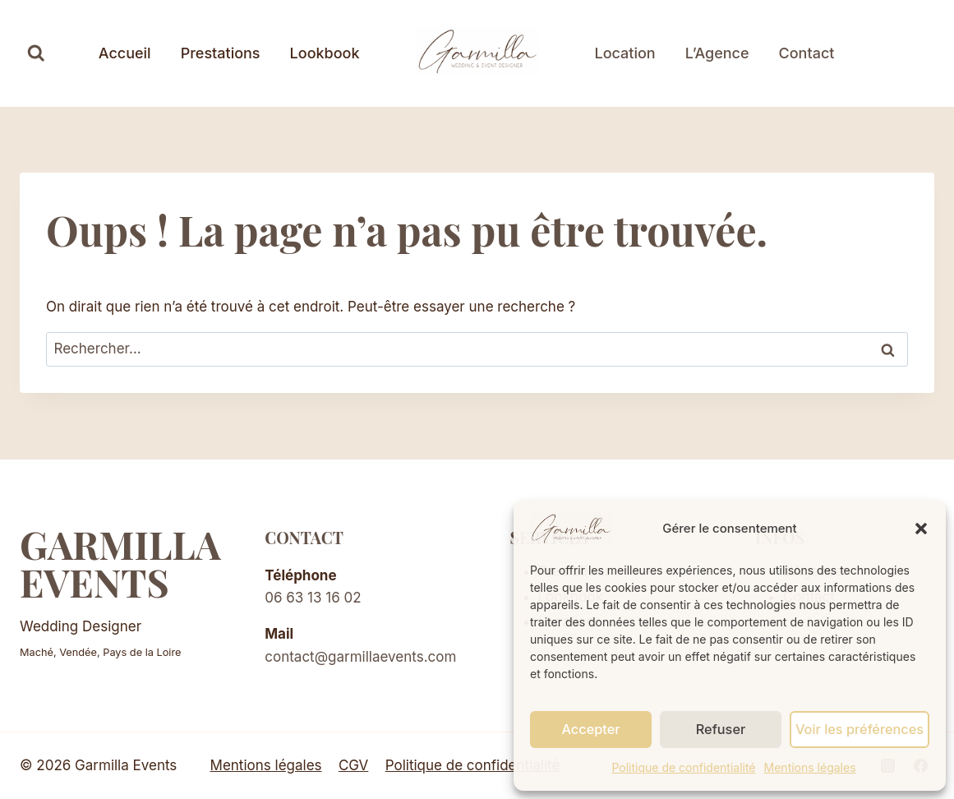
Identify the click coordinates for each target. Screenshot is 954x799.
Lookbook (325, 53)
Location (625, 53)
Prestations (220, 53)
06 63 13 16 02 (313, 597)
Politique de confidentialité (683, 767)
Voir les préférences (861, 729)
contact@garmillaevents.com (360, 657)
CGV (353, 765)
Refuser (723, 729)
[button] (921, 528)
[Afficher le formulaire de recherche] (36, 53)
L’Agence (717, 53)
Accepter (592, 729)
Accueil (125, 53)
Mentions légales (810, 767)
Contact (807, 53)
